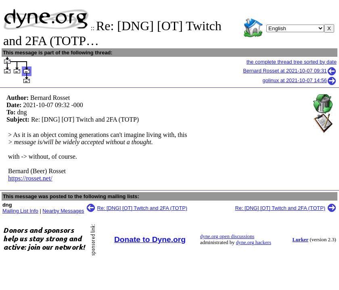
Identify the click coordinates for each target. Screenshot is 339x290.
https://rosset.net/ (30, 178)
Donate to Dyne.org (150, 239)
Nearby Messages (63, 211)
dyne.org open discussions (227, 236)
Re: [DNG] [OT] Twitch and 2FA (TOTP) (142, 208)
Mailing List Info (20, 211)
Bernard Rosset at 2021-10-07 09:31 (290, 71)
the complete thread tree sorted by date (292, 62)
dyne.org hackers (253, 242)
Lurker (300, 239)
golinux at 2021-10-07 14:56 (300, 80)
